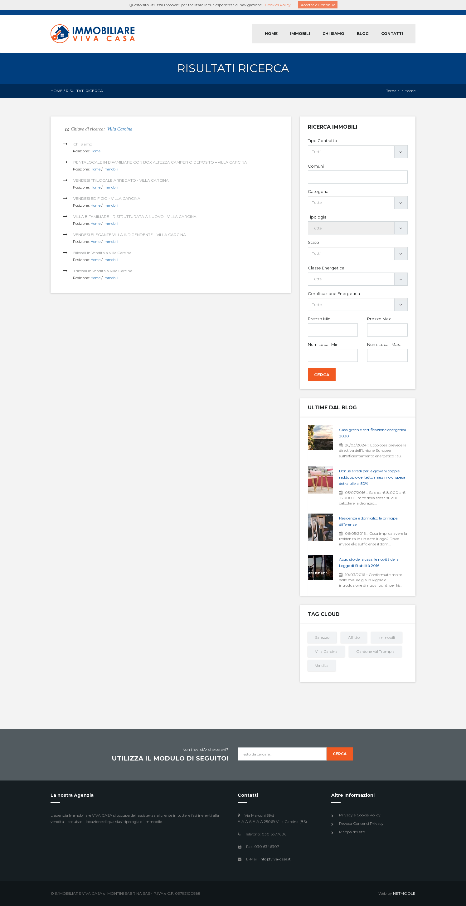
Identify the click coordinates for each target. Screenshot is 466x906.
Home (57, 90)
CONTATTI (392, 33)
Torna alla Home (400, 90)
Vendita (321, 665)
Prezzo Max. (379, 318)
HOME (271, 33)
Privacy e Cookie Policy (360, 815)
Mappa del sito (352, 832)
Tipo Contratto (322, 140)
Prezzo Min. (319, 318)
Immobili (111, 169)
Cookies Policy (278, 4)
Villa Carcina (119, 128)
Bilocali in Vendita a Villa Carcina (102, 252)
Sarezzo (322, 637)
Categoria (318, 191)
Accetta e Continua (318, 4)
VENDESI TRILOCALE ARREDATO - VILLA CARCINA (121, 180)
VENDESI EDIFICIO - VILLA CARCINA (106, 198)
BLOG (363, 33)
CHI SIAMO (333, 33)
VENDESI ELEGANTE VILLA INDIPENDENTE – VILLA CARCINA (129, 234)
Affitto (354, 637)
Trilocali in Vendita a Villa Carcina (102, 270)
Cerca (321, 374)
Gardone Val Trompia (375, 651)
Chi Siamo (82, 144)
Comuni (316, 166)
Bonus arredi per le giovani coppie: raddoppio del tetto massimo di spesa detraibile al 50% (372, 477)
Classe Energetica (326, 267)
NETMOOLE (404, 893)
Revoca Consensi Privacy (361, 823)
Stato (313, 242)
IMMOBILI (300, 33)
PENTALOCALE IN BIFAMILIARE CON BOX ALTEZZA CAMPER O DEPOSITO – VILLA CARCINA (160, 162)
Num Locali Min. (323, 344)
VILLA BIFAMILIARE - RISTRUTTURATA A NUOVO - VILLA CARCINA (135, 216)
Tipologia (317, 216)
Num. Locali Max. (384, 344)
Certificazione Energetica (334, 293)
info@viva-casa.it (275, 859)
